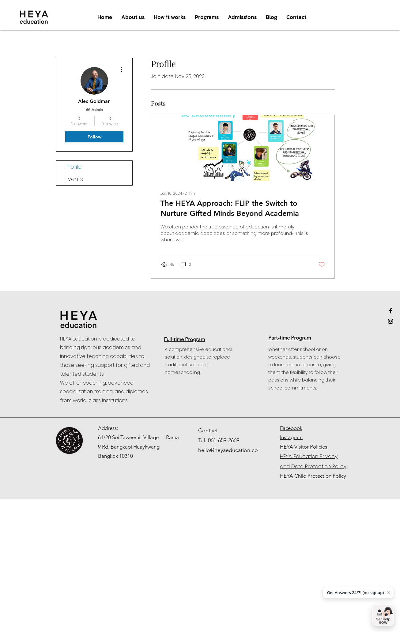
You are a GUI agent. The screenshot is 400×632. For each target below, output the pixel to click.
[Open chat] (383, 615)
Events (74, 179)
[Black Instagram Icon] (390, 321)
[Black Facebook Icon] (390, 310)
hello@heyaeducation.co (228, 450)
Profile (73, 167)
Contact (208, 430)
